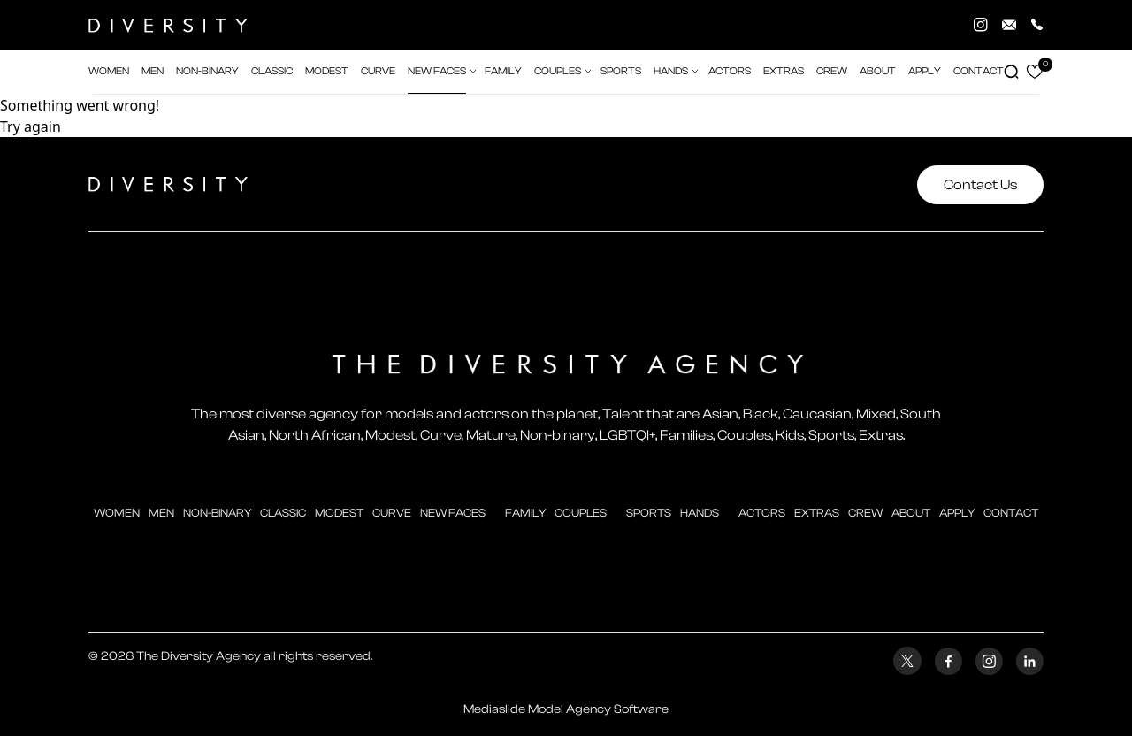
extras (783, 71)
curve (391, 512)
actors (729, 71)
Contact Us (980, 185)
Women (117, 512)
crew (831, 71)
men (161, 512)
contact (1010, 512)
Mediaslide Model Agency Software (566, 709)
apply (957, 512)
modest (339, 512)
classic (283, 512)
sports (648, 512)
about (910, 512)
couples (581, 512)
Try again (30, 126)
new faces (453, 512)
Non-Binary (217, 512)
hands (699, 512)
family (525, 512)
